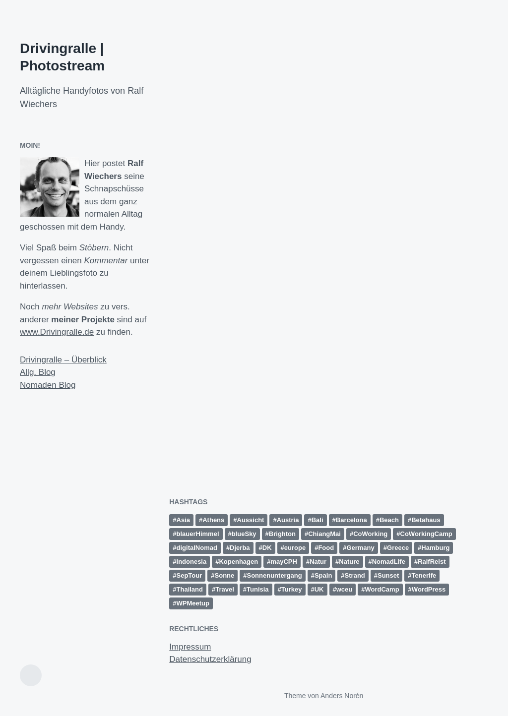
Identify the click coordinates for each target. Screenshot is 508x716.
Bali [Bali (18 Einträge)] (317, 520)
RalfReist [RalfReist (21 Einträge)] (431, 561)
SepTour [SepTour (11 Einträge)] (189, 575)
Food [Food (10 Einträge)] (326, 547)
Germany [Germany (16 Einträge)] (360, 547)
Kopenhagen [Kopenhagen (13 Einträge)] (238, 561)
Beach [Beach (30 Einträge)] (389, 520)
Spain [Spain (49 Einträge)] (323, 575)
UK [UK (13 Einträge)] (319, 589)
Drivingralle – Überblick (63, 359)
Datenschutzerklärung (210, 659)
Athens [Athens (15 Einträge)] (213, 520)
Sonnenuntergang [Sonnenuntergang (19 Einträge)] (274, 575)
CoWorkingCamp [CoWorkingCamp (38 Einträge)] (426, 533)
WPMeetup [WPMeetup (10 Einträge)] (193, 603)
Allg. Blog (38, 372)
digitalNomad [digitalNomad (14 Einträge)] (197, 547)
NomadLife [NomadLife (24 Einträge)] (388, 561)
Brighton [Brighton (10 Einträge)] (282, 533)
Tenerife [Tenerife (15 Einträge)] (424, 575)
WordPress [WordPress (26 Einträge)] (428, 589)
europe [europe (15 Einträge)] (295, 547)
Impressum (190, 647)
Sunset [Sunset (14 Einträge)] (388, 575)
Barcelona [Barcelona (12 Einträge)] (351, 520)
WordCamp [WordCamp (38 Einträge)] (382, 589)
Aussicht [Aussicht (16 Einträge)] (250, 520)
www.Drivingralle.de (57, 332)
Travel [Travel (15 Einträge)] (224, 589)
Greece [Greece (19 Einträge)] (398, 547)
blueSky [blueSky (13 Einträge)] (244, 533)
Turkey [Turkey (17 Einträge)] (291, 589)
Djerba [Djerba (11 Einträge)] (240, 547)
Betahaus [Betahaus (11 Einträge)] (426, 520)
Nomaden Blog (47, 385)
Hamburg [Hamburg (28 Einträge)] (435, 547)
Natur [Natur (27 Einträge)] (318, 561)
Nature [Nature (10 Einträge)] (349, 561)
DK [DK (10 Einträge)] (267, 547)
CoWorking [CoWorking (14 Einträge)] (370, 533)
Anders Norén (341, 696)
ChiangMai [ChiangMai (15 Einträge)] (324, 533)
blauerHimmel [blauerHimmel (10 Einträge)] (198, 533)
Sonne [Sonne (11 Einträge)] (225, 575)
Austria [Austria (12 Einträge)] (288, 520)
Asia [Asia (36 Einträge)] (183, 520)
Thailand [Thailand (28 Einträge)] (190, 589)
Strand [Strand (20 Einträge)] (355, 575)
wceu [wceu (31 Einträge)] (344, 589)
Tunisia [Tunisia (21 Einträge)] (258, 589)
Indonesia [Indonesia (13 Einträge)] (192, 561)
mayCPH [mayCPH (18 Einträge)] (283, 561)
